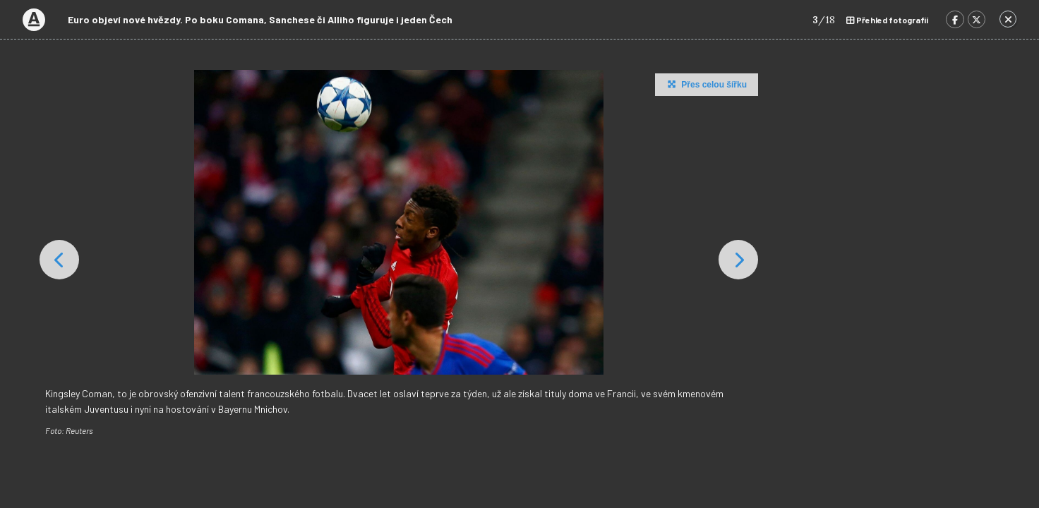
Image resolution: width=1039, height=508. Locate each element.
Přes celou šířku (705, 84)
